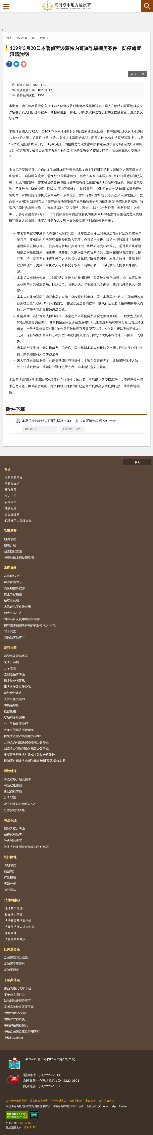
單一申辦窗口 (58, 1100)
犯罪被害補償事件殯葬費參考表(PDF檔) (30, 625)
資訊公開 (22, 38)
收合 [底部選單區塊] (137, 462)
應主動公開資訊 (14, 680)
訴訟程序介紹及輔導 (17, 779)
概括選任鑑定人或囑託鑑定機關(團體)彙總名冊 (34, 760)
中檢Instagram (13, 1037)
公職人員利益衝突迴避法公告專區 (26, 742)
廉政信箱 (90, 1100)
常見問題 (10, 797)
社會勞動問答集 (14, 810)
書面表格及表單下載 (17, 988)
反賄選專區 (12, 949)
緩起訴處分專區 (14, 828)
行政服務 (10, 877)
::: (3, 3)
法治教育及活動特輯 (18, 920)
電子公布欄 (38, 38)
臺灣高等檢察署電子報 (19, 1006)
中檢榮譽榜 (11, 705)
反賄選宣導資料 (14, 963)
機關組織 (11, 508)
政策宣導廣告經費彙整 (19, 730)
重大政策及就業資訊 (17, 686)
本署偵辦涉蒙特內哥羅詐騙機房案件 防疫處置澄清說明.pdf (69, 421)
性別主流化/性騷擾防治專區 (22, 736)
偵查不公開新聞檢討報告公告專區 (26, 748)
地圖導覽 (10, 539)
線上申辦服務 (13, 594)
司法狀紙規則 (13, 785)
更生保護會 (12, 514)
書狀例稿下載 (13, 791)
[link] (9, 64)
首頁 (9, 38)
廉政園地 (11, 933)
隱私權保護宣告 (39, 1100)
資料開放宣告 (106, 1100)
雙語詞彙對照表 (14, 717)
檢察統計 (10, 871)
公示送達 (10, 668)
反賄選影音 (11, 969)
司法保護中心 (13, 582)
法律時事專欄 (14, 908)
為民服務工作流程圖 (17, 606)
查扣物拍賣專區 (14, 674)
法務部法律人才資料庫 (19, 926)
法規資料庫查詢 (15, 939)
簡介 (7, 469)
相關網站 (10, 889)
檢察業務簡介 (14, 477)
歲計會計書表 (13, 693)
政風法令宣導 (14, 914)
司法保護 (10, 820)
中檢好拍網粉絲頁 (16, 1025)
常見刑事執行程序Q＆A (19, 804)
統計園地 (10, 857)
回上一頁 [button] (139, 74)
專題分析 (10, 883)
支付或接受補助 (14, 699)
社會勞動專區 (13, 840)
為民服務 (10, 568)
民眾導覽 (10, 531)
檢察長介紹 (12, 483)
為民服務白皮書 (14, 588)
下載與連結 (12, 980)
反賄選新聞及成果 (16, 957)
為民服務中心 (13, 576)
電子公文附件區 (14, 994)
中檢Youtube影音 (15, 1013)
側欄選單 (6, 6)
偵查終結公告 (13, 613)
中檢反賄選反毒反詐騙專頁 (22, 1031)
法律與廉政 (12, 900)
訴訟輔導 (10, 771)
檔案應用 (10, 711)
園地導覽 (10, 865)
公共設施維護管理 (16, 723)
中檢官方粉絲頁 (14, 1019)
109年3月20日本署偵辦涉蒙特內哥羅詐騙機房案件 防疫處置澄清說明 (75, 51)
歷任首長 (11, 489)
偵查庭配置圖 (13, 551)
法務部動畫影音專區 (17, 1000)
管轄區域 (11, 502)
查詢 (147, 6)
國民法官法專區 (14, 637)
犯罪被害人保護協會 (18, 520)
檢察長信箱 (11, 600)
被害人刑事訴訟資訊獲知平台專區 (26, 847)
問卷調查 (10, 631)
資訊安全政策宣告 (16, 1100)
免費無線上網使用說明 (19, 557)
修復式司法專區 (14, 834)
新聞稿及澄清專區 (16, 656)
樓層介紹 (10, 545)
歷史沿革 (11, 496)
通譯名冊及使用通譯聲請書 (22, 619)
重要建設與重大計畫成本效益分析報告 (29, 754)
